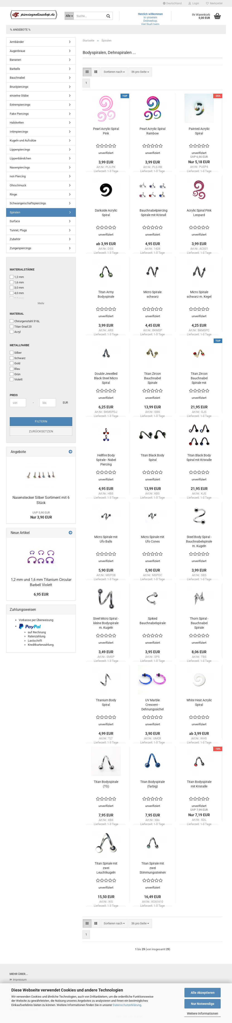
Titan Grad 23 (20, 326)
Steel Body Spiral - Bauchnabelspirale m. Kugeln (199, 541)
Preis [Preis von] (14, 395)
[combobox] (114, 72)
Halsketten (17, 122)
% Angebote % (20, 29)
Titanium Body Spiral (106, 702)
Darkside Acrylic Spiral (106, 213)
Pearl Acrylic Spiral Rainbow (152, 131)
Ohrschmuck (18, 185)
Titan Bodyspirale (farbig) (152, 784)
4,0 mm (17, 293)
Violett (16, 379)
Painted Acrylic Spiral (199, 131)
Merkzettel (214, 3)
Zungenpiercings (20, 248)
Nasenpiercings (20, 167)
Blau (15, 368)
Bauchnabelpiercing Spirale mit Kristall (153, 213)
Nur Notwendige (202, 1004)
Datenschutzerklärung (127, 1005)
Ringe (13, 194)
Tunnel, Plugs (18, 230)
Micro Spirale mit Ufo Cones (152, 539)
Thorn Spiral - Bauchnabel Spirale (199, 623)
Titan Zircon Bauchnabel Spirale (152, 378)
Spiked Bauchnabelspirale (153, 621)
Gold (15, 363)
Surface (15, 221)
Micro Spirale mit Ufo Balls (106, 539)
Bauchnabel (17, 77)
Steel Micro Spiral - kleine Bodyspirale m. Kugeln (106, 623)
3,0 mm (17, 287)
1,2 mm (17, 277)
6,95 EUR (41, 594)
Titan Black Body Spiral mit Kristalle (199, 457)
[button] (172, 3)
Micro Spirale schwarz (152, 294)
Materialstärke (22, 269)
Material (17, 313)
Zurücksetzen (41, 431)
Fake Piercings (19, 113)
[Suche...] (69, 16)
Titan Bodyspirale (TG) (106, 784)
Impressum (20, 979)
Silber (16, 352)
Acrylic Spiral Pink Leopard (199, 213)
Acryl (15, 332)
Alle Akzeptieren (203, 992)
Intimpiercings (19, 131)
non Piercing (18, 176)
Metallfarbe (19, 345)
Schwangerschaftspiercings (28, 203)
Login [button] (193, 3)
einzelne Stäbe (19, 95)
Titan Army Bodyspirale (106, 294)
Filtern (41, 421)
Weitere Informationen (202, 1013)
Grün (15, 374)
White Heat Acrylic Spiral (199, 702)
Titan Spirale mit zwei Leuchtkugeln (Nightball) (106, 868)
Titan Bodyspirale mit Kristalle (199, 784)
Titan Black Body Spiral (152, 457)
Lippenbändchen (20, 158)
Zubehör (15, 239)
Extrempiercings (20, 104)
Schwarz (17, 358)
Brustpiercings (19, 86)
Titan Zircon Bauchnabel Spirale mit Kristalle (199, 378)
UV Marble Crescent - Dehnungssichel (152, 704)
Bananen (15, 59)
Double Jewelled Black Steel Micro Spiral (106, 378)
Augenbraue (17, 51)
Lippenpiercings (20, 149)
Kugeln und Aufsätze (23, 140)
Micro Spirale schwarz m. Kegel (199, 294)
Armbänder (17, 42)
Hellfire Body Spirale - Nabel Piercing (106, 459)
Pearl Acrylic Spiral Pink (106, 131)
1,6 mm (17, 282)
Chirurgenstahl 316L (25, 321)
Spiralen (15, 212)
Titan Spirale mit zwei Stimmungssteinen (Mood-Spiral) (153, 868)
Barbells (15, 69)
